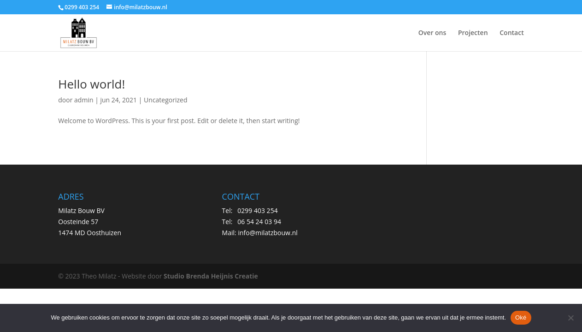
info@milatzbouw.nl (267, 232)
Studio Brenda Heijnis (198, 276)
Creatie (246, 276)
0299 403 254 (257, 210)
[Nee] (570, 317)
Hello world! (91, 84)
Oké (521, 317)
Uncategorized (165, 99)
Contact (511, 33)
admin (83, 99)
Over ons (432, 33)
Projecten (473, 33)
